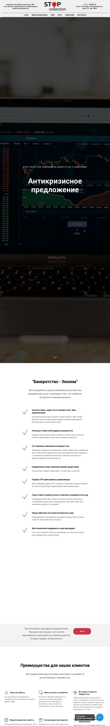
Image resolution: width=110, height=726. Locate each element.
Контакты (81, 15)
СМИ (53, 15)
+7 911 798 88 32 (89, 4)
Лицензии (69, 15)
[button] (82, 631)
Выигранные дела (40, 15)
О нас (26, 15)
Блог (60, 15)
